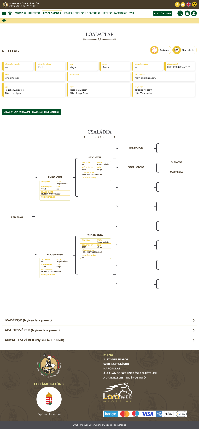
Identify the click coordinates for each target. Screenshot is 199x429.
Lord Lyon (16, 93)
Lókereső (34, 13)
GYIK (131, 13)
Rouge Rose (82, 93)
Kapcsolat (120, 13)
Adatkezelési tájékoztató (124, 377)
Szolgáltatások (116, 364)
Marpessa (176, 172)
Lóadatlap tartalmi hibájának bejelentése (31, 112)
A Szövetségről (116, 359)
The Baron (136, 147)
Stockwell (95, 157)
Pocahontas (136, 167)
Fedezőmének (52, 13)
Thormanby (146, 93)
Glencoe (176, 162)
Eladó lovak (162, 13)
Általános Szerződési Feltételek (130, 373)
